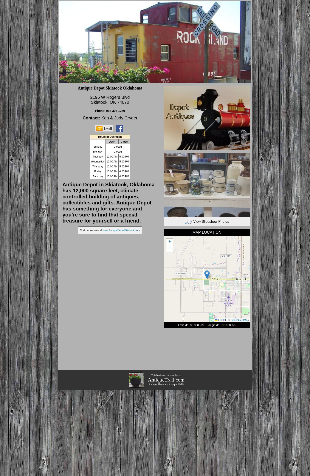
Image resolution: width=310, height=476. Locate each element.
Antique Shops (156, 384)
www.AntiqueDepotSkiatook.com (121, 230)
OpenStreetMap (240, 320)
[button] (207, 274)
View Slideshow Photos (207, 221)
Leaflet (220, 320)
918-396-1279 (115, 111)
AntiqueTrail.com (166, 380)
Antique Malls (176, 384)
